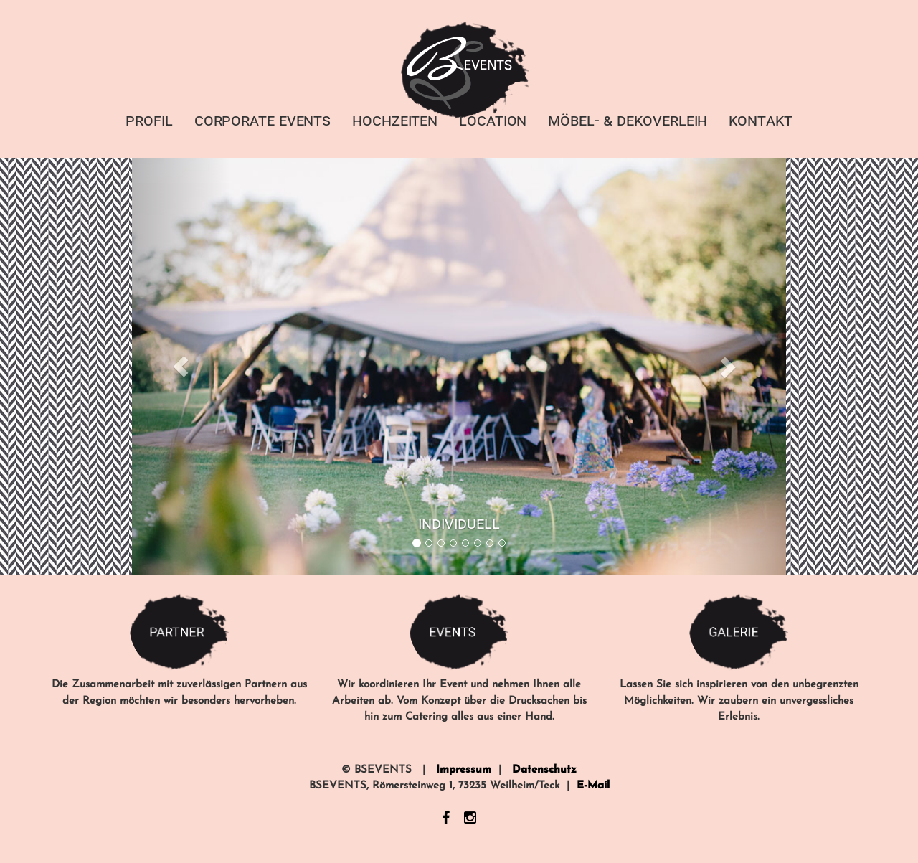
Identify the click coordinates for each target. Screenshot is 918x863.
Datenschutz (544, 770)
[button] (181, 366)
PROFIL (149, 119)
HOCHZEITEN (394, 119)
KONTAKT (760, 119)
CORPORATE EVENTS (262, 119)
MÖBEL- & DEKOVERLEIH (627, 119)
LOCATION (492, 119)
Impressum (463, 770)
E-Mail (593, 786)
